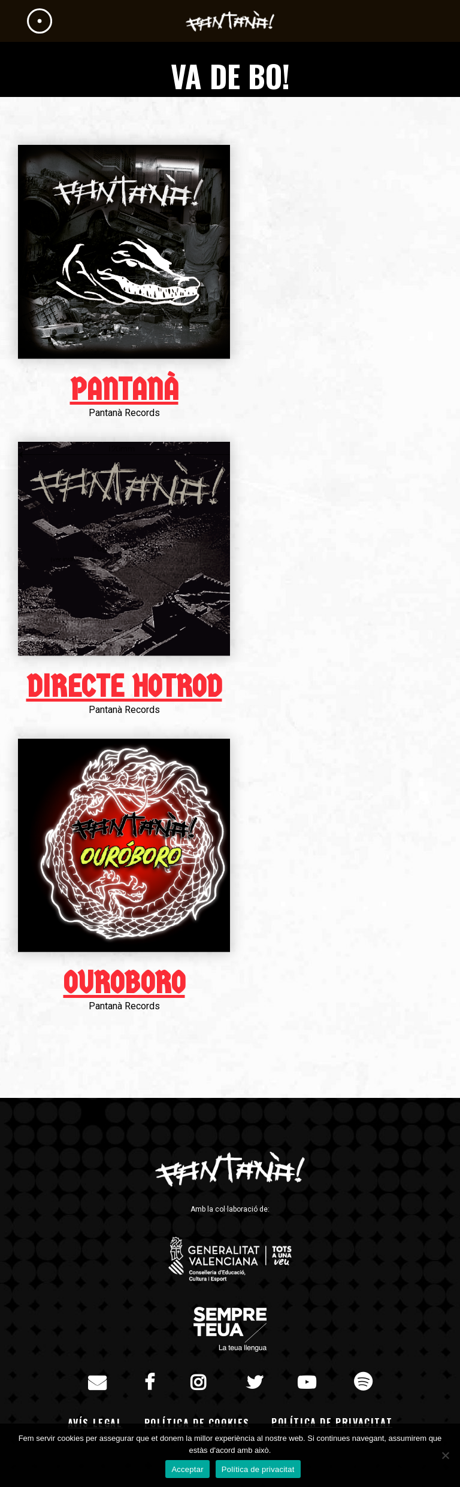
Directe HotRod (124, 687)
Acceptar (187, 1469)
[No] (445, 1455)
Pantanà (124, 390)
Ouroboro (124, 983)
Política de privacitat (331, 1422)
